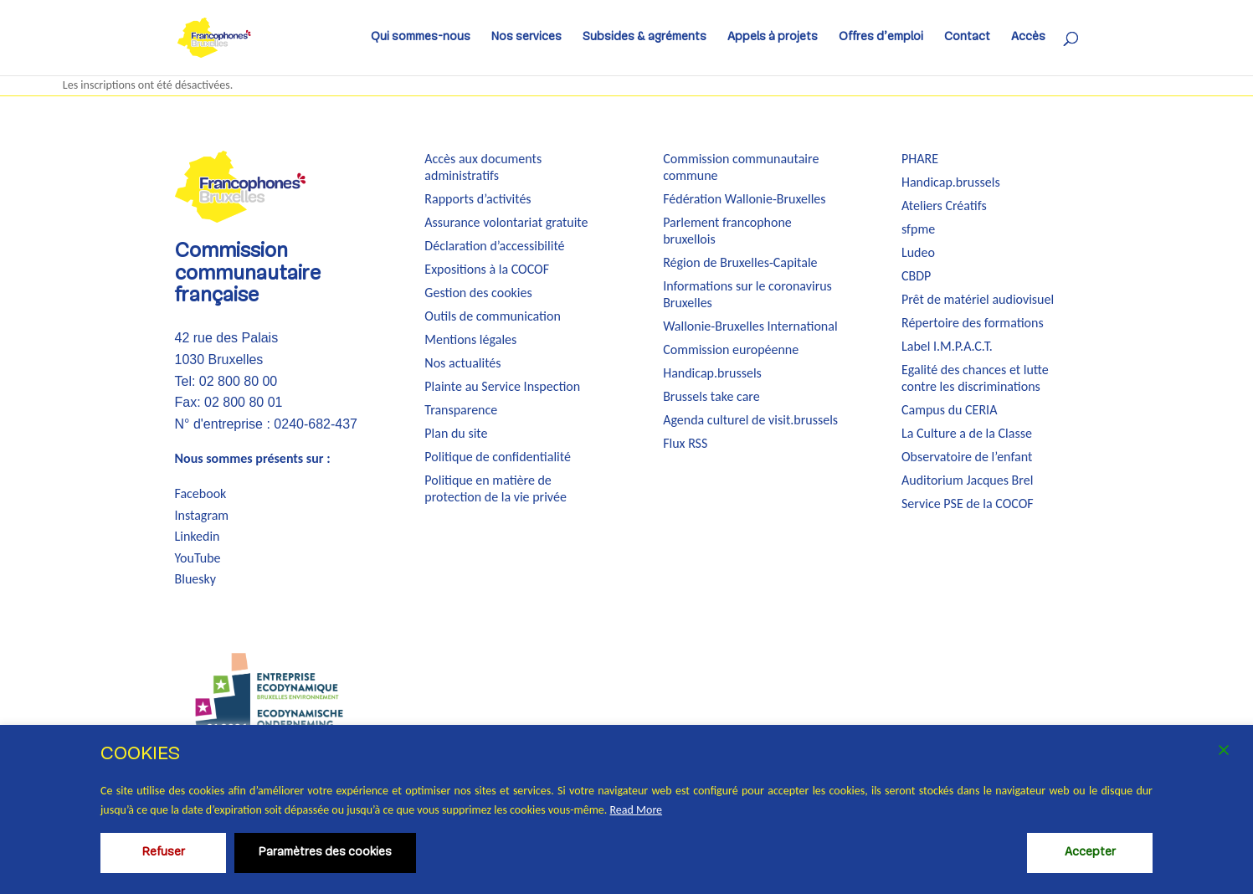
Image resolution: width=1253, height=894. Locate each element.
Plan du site (455, 433)
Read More (636, 810)
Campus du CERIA (949, 410)
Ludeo (918, 252)
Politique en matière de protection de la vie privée (495, 488)
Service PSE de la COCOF (967, 503)
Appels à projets (772, 38)
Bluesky (196, 579)
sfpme (918, 229)
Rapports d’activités (477, 199)
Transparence (460, 410)
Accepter (1090, 852)
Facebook (201, 493)
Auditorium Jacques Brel (967, 480)
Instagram (202, 515)
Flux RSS (685, 443)
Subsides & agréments (644, 38)
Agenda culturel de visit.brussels (750, 420)
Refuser (163, 852)
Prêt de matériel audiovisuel (977, 299)
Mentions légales (470, 339)
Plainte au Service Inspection (502, 386)
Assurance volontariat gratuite (506, 222)
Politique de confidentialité (497, 457)
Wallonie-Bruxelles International (750, 326)
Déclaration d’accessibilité (494, 246)
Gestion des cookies (477, 293)
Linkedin (197, 536)
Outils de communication (492, 316)
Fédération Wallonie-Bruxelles (744, 199)
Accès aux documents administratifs (483, 167)
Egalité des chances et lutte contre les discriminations (975, 378)
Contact (967, 38)
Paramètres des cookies (325, 852)
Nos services (526, 38)
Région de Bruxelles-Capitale (740, 262)
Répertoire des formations (972, 323)
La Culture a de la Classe (966, 433)
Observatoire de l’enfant (966, 457)
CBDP (916, 276)
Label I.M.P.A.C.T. (947, 346)
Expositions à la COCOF (486, 269)
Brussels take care (711, 396)
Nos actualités (462, 363)
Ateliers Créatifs (944, 205)
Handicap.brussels (712, 373)
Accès (1028, 38)
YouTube (198, 558)
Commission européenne (731, 349)
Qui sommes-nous (420, 38)
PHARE (919, 159)
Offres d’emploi (881, 38)
